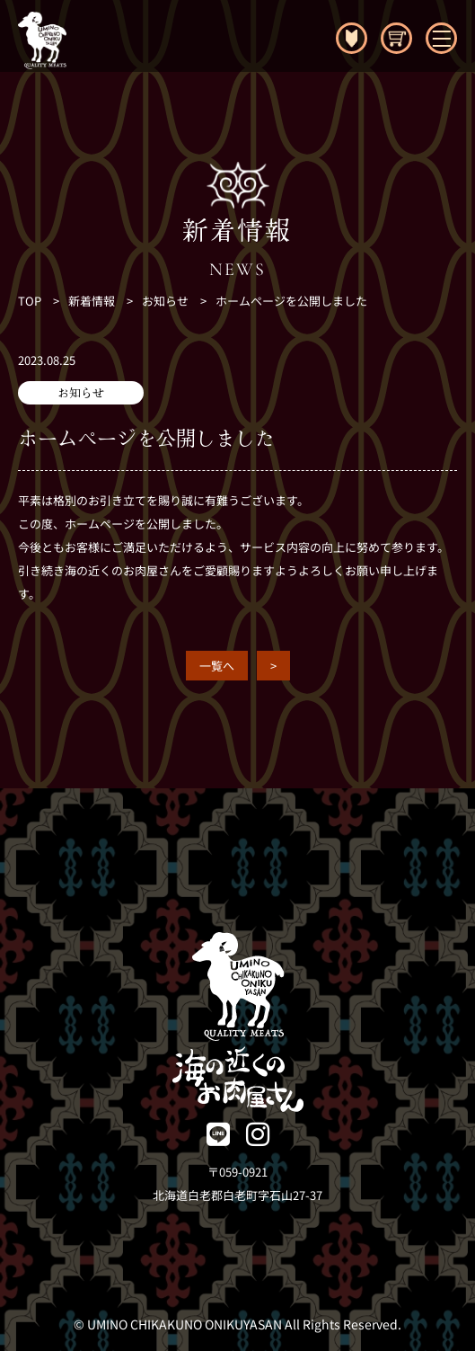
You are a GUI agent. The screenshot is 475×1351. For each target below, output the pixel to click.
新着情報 (91, 300)
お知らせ (165, 300)
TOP (29, 300)
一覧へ (216, 665)
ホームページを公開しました (291, 300)
